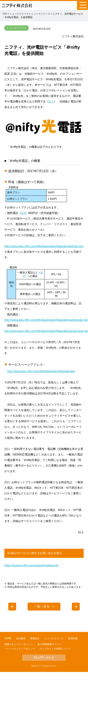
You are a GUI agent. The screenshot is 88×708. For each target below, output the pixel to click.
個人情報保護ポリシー (49, 644)
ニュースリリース (53, 638)
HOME (7, 638)
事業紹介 (35, 638)
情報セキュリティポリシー (18, 644)
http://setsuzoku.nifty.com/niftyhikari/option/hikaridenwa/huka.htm (43, 246)
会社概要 (21, 638)
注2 (23, 213)
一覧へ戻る (42, 606)
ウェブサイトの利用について (55, 648)
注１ (51, 101)
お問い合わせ (44, 657)
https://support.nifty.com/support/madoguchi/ (31, 565)
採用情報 (73, 638)
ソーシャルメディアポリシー (19, 648)
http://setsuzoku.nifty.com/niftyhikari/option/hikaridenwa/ (41, 371)
